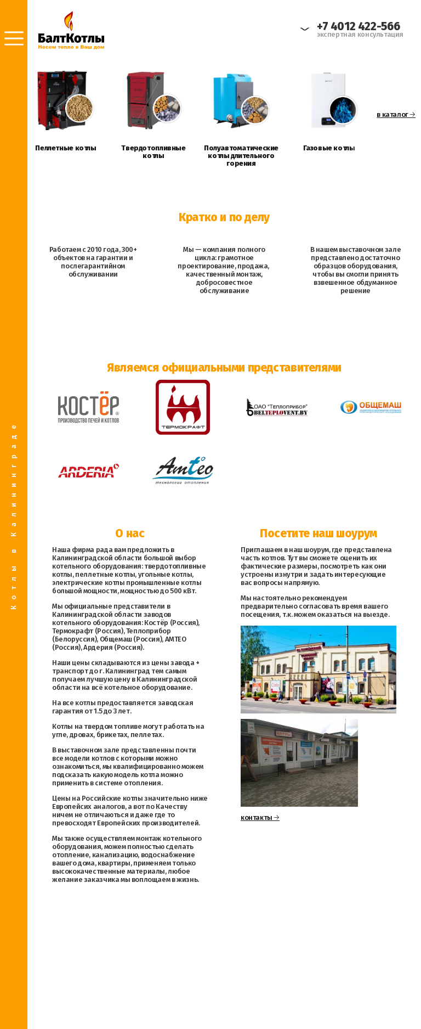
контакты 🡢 (260, 817)
